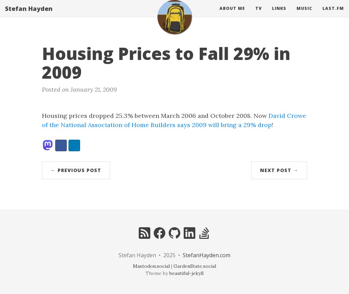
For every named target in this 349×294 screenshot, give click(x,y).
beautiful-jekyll (186, 273)
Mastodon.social (151, 266)
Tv (258, 15)
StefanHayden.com (206, 255)
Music (304, 15)
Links (279, 15)
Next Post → (279, 170)
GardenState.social (194, 266)
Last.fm (333, 15)
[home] (174, 24)
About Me (232, 15)
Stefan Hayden (28, 15)
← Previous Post (76, 170)
